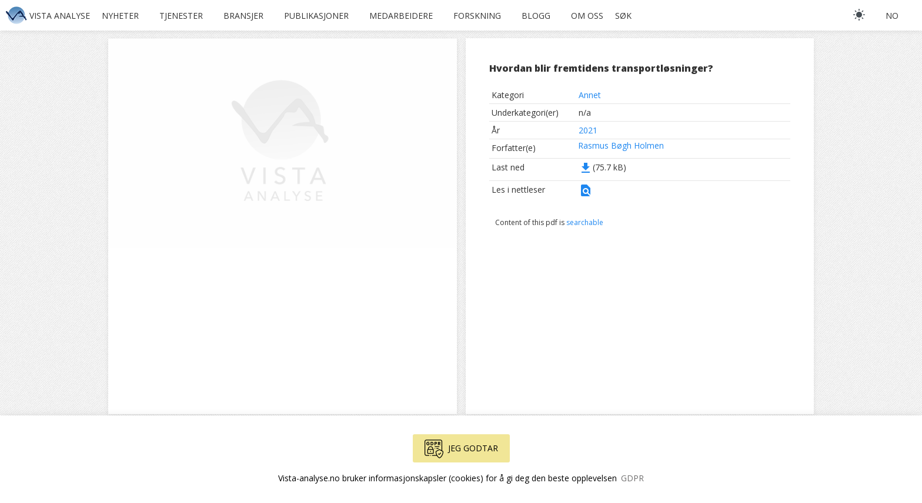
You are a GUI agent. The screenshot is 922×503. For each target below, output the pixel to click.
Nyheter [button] (120, 15)
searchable (584, 222)
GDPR (632, 478)
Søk (623, 15)
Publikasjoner (316, 15)
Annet (590, 94)
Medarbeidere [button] (401, 15)
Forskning (477, 15)
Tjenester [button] (181, 15)
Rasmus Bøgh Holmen (621, 145)
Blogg (536, 15)
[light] (859, 15)
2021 (588, 130)
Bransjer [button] (243, 15)
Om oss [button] (587, 15)
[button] (586, 194)
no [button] (892, 15)
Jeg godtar (461, 449)
